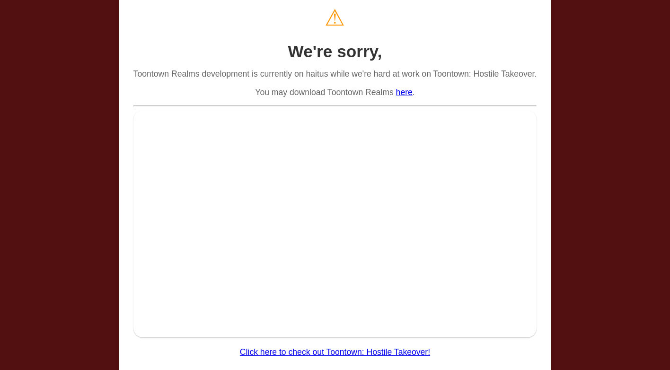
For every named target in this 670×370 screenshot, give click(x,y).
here (404, 92)
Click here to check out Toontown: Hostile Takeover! (335, 352)
